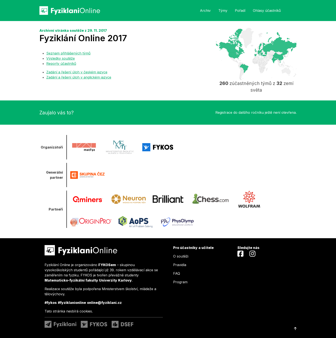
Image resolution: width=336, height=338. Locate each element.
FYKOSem (107, 265)
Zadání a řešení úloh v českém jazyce (76, 72)
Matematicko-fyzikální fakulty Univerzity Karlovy (88, 280)
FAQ (176, 273)
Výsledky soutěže (60, 58)
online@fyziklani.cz (104, 302)
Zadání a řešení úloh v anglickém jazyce (78, 77)
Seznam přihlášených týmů (68, 53)
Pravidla (179, 265)
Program (180, 282)
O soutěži (180, 256)
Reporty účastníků (61, 63)
